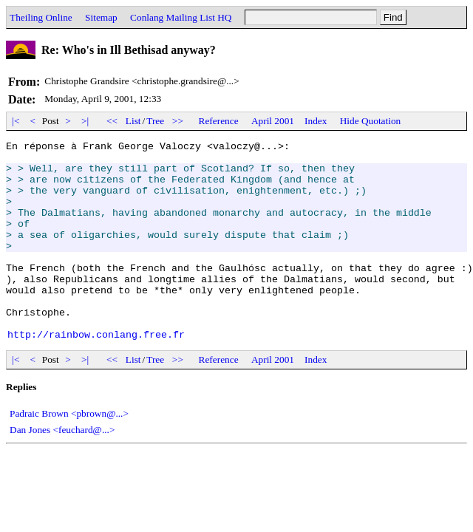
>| (85, 120)
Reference (219, 120)
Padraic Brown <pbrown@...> (69, 453)
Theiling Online (41, 17)
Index (315, 120)
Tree (155, 120)
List (133, 120)
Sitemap (101, 17)
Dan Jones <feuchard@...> (62, 469)
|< (16, 120)
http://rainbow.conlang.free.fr (96, 374)
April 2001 (272, 120)
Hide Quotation (370, 120)
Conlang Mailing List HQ (180, 17)
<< (112, 120)
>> (178, 120)
